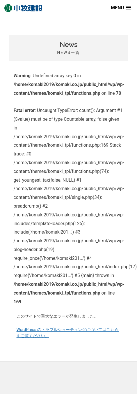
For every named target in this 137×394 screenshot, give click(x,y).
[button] (121, 8)
